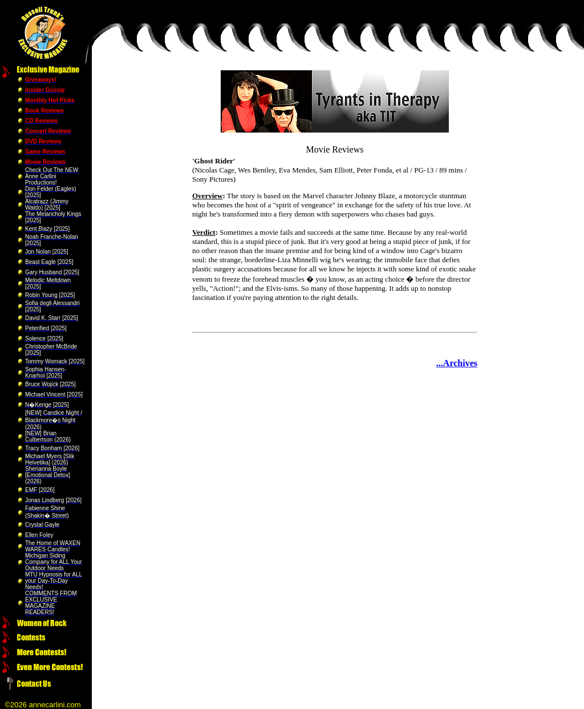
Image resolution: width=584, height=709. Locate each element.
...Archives (456, 363)
